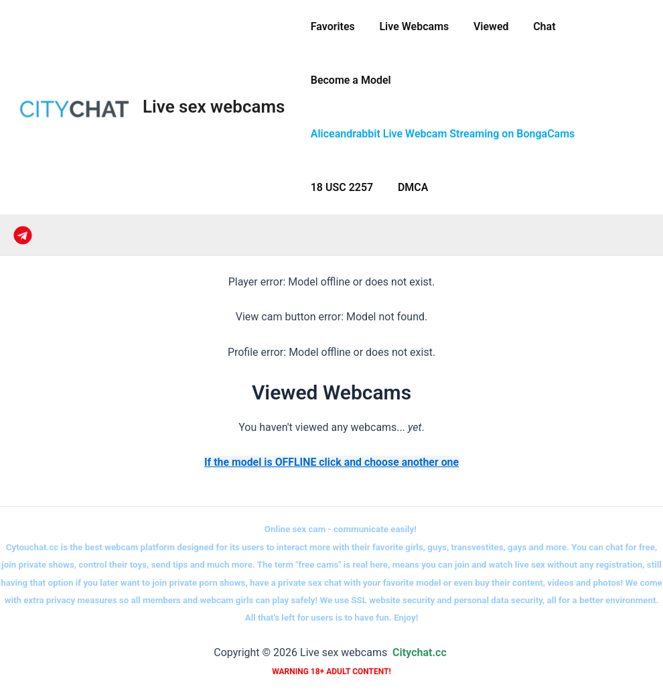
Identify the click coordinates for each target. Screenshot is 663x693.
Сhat (533, 26)
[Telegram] (22, 235)
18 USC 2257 (340, 187)
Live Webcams (409, 26)
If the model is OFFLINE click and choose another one (331, 462)
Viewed (483, 26)
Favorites (331, 26)
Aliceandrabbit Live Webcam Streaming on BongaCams (441, 133)
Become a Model (349, 80)
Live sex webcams (214, 107)
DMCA (408, 187)
